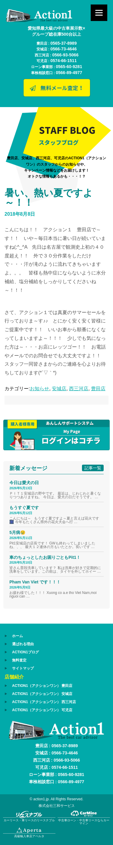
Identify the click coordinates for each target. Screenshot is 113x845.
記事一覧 (92, 468)
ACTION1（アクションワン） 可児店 (42, 710)
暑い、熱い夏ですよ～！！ (49, 197)
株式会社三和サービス (57, 806)
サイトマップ (23, 668)
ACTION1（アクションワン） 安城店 (42, 694)
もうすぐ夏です (24, 507)
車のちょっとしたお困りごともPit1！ (44, 557)
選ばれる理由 (23, 644)
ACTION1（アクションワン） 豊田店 (42, 686)
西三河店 (78, 388)
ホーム (17, 636)
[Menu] (99, 12)
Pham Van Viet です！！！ (35, 582)
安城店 (59, 388)
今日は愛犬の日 (24, 482)
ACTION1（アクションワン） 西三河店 (44, 702)
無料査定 (19, 660)
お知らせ (39, 388)
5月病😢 (17, 532)
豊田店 (98, 388)
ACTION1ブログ (25, 652)
